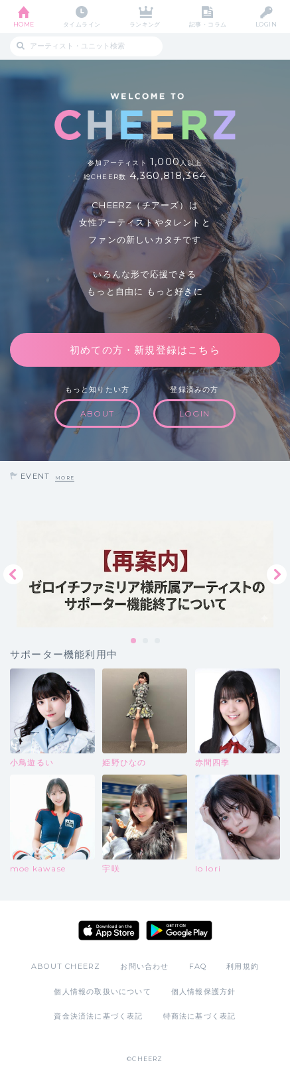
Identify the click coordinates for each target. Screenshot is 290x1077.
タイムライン (82, 24)
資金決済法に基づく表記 (98, 1016)
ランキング (145, 24)
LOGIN (266, 24)
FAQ (198, 966)
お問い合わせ (144, 966)
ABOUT (97, 413)
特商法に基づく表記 (199, 1016)
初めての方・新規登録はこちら (145, 350)
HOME (24, 24)
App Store (108, 930)
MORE (64, 478)
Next (277, 574)
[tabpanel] (145, 574)
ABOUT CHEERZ (65, 966)
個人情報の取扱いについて (102, 991)
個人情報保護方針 (203, 991)
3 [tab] (158, 641)
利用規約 (242, 966)
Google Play (179, 930)
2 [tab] (146, 641)
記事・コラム (208, 24)
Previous (13, 574)
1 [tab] (134, 641)
